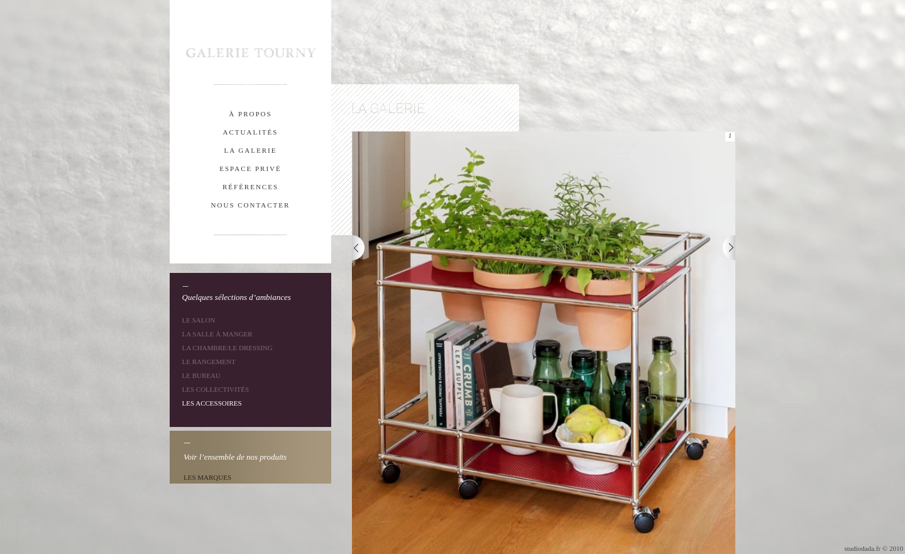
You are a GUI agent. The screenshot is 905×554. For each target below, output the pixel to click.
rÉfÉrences (250, 187)
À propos (250, 114)
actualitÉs (250, 132)
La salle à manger (217, 334)
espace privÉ (250, 168)
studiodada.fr (862, 548)
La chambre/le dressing (227, 348)
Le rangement (209, 361)
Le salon (199, 320)
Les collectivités (216, 389)
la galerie (250, 150)
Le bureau (201, 375)
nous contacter (250, 205)
